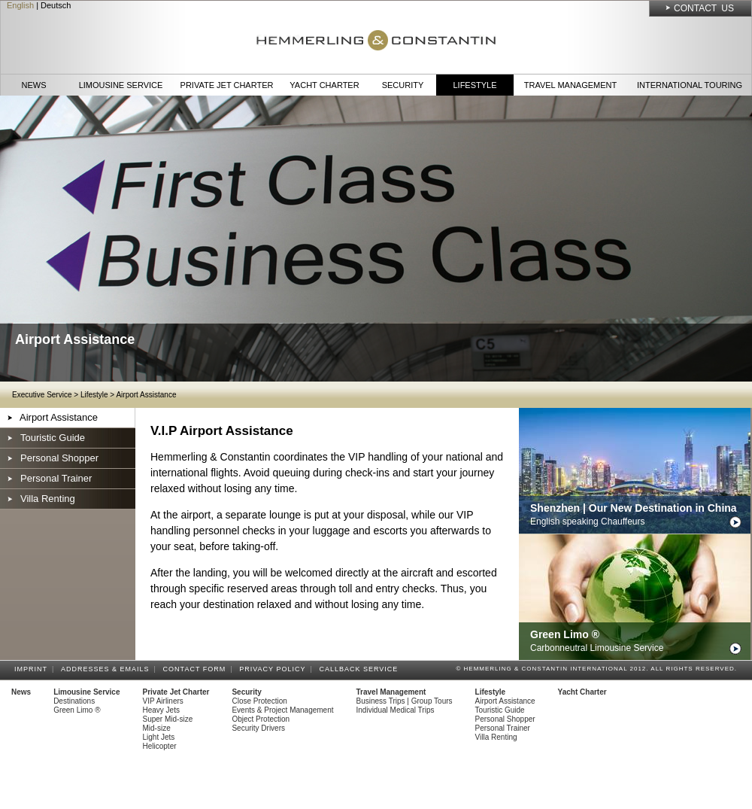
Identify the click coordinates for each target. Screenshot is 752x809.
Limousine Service (121, 85)
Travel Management (570, 85)
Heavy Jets (161, 710)
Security (403, 85)
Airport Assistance (146, 395)
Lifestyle (474, 85)
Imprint (33, 669)
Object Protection (261, 719)
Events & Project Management (282, 710)
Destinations (74, 701)
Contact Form (197, 669)
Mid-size (157, 728)
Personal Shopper (59, 458)
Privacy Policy (274, 669)
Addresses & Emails (107, 669)
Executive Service (41, 395)
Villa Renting (47, 498)
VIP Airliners (163, 701)
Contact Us (704, 8)
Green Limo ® (76, 710)
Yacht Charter (324, 85)
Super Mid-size (168, 719)
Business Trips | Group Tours (404, 701)
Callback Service (360, 669)
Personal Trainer (56, 478)
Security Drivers (258, 728)
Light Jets (159, 737)
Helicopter (160, 746)
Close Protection (259, 701)
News (34, 85)
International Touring (689, 85)
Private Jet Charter (227, 85)
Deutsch (56, 5)
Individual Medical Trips (395, 710)
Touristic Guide (52, 437)
